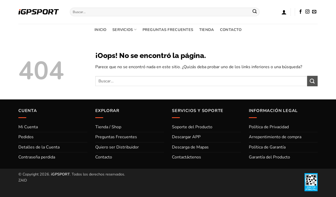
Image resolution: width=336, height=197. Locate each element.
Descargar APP (186, 137)
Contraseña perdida (36, 157)
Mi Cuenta (28, 127)
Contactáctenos (186, 157)
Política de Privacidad (269, 127)
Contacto (103, 157)
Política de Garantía (267, 147)
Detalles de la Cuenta (39, 147)
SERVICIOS (124, 29)
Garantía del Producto (269, 157)
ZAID (22, 180)
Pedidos (26, 137)
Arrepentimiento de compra (275, 137)
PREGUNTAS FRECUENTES (168, 29)
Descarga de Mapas (190, 147)
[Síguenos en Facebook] (300, 11)
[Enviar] (254, 12)
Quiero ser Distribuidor (117, 147)
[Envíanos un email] (314, 11)
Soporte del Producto (192, 127)
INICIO (100, 29)
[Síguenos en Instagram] (307, 11)
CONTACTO (231, 29)
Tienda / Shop (108, 127)
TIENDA (206, 29)
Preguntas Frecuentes (116, 137)
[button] (284, 12)
